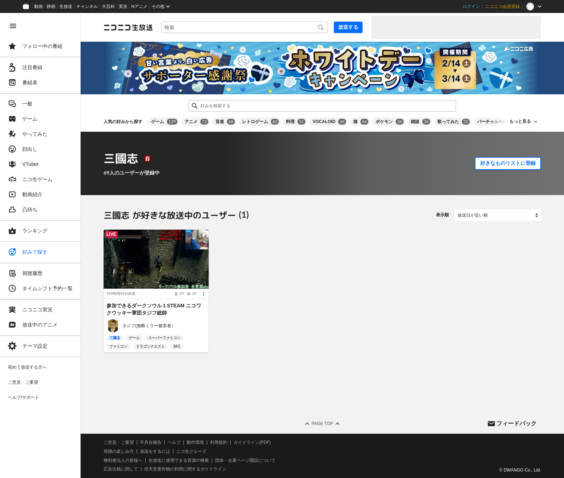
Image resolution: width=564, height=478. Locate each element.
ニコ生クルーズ (191, 451)
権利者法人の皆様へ (123, 460)
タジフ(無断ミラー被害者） (149, 325)
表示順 (442, 214)
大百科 (108, 6)
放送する (348, 27)
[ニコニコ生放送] (128, 27)
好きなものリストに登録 (508, 163)
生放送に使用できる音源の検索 (179, 460)
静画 (51, 6)
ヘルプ (174, 442)
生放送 (65, 6)
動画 (38, 6)
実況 (123, 6)
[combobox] (244, 27)
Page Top (322, 423)
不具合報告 (151, 442)
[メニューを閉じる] (13, 26)
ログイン (471, 6)
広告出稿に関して (121, 469)
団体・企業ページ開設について (245, 460)
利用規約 (218, 442)
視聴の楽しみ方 (119, 451)
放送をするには (155, 451)
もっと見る (520, 121)
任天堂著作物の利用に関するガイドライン (185, 469)
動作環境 (195, 442)
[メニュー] (203, 293)
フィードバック (516, 423)
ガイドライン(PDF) (252, 442)
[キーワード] (244, 27)
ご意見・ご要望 (119, 442)
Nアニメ (139, 6)
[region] (40, 245)
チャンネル (87, 6)
